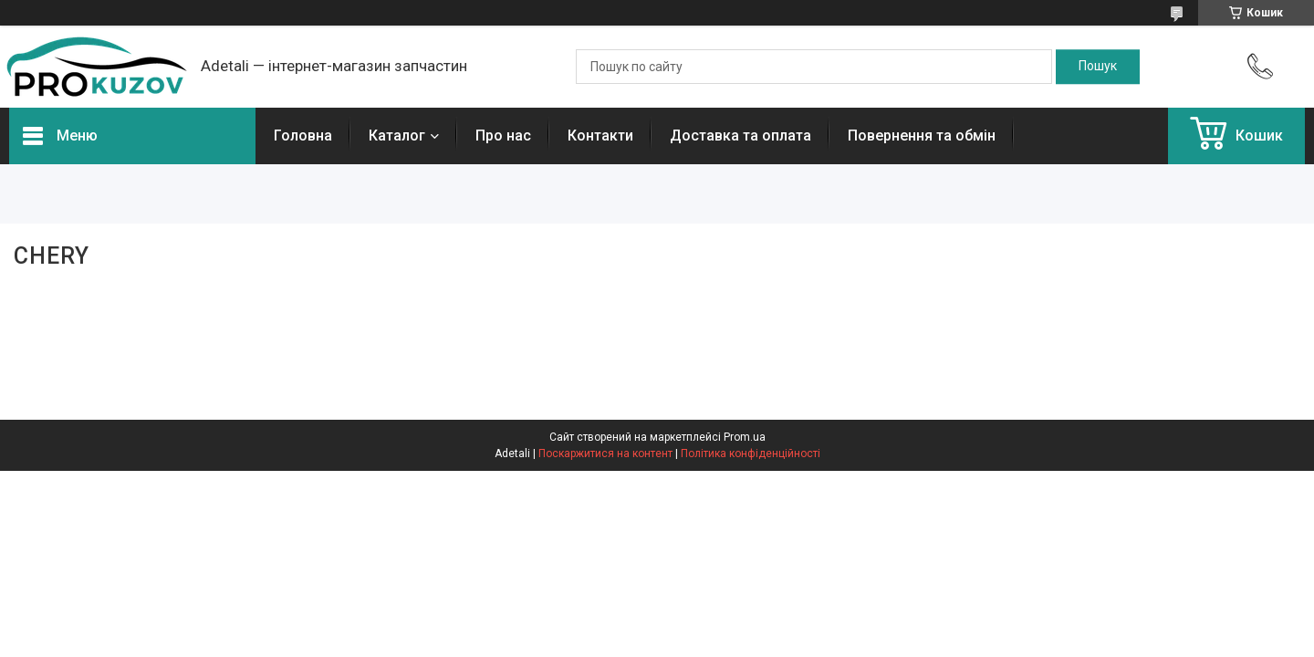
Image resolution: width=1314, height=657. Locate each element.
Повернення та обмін (922, 135)
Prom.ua (745, 437)
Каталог (397, 135)
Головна (303, 135)
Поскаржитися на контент (605, 453)
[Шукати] (1098, 66)
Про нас (503, 135)
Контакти (600, 135)
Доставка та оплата (740, 135)
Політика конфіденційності (750, 453)
